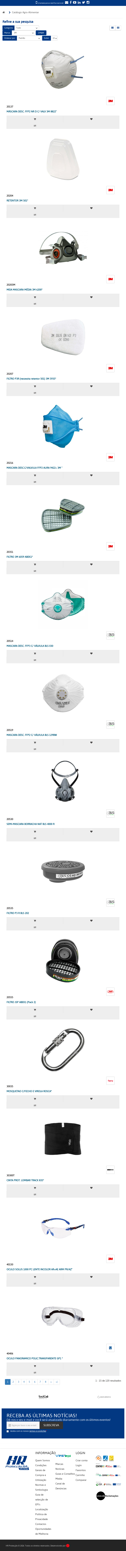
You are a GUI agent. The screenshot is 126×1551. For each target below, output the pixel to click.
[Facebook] (70, 3)
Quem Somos (42, 1460)
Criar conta (81, 1460)
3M (23, 32)
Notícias (59, 1469)
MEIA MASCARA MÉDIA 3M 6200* (24, 290)
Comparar (81, 1480)
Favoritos (81, 1470)
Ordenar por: (9, 38)
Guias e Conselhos (65, 1474)
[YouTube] (74, 3)
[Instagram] (87, 3)
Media (58, 1479)
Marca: (7, 32)
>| (57, 1382)
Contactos (40, 1524)
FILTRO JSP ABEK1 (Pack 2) (21, 1002)
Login (79, 1465)
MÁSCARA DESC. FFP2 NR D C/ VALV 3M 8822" (32, 111)
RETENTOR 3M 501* (17, 200)
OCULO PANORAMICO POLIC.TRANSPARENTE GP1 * (35, 1358)
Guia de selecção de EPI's (41, 1499)
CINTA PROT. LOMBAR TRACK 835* (25, 1180)
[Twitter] (83, 3)
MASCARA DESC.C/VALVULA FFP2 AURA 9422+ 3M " (34, 468)
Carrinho (80, 1475)
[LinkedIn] (79, 3)
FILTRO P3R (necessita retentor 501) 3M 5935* (31, 379)
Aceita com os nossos (28, 1431)
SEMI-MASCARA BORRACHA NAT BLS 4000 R (30, 824)
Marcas (59, 1464)
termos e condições (37, 1431)
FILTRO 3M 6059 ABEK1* (20, 557)
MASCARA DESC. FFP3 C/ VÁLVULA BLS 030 (30, 646)
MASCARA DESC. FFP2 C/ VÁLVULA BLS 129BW (32, 735)
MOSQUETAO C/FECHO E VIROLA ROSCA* (29, 1091)
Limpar (41, 32)
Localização (41, 1509)
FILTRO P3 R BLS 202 (18, 913)
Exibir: (46, 38)
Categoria (8, 27)
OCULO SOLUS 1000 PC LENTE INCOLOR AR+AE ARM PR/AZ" (39, 1269)
